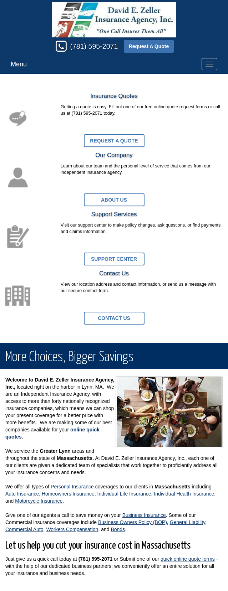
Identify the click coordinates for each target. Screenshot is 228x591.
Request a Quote (114, 141)
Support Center (114, 259)
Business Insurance (144, 515)
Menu (19, 64)
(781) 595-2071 (94, 46)
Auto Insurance (22, 494)
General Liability (187, 522)
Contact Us (114, 318)
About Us (114, 200)
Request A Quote (149, 46)
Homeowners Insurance (68, 494)
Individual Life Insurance (124, 494)
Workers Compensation (72, 529)
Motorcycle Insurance (38, 501)
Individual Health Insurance (184, 494)
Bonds (118, 529)
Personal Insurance (72, 486)
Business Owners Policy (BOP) (132, 522)
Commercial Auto (24, 529)
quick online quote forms (188, 559)
